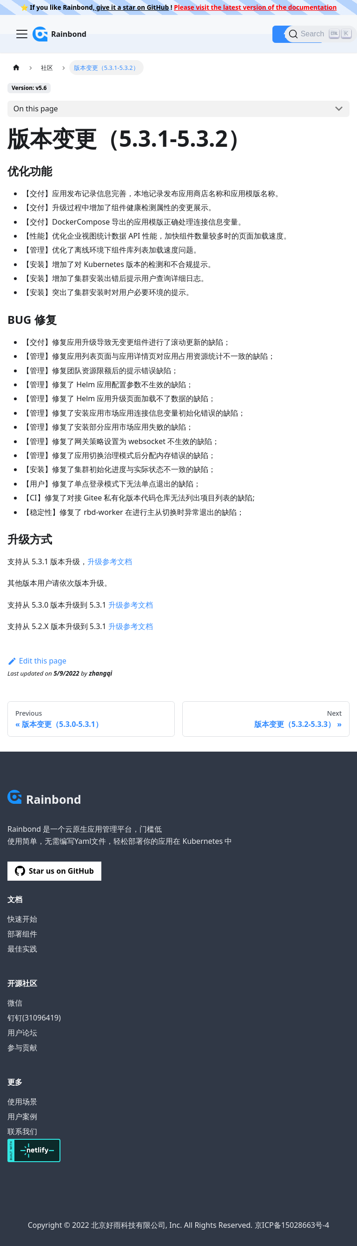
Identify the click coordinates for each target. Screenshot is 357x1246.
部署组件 (22, 934)
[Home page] (16, 67)
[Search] (321, 34)
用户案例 (22, 1116)
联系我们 (22, 1131)
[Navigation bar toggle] (22, 34)
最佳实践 (22, 949)
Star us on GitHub (54, 871)
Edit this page (36, 661)
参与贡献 (22, 1047)
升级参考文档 (109, 561)
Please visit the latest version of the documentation (255, 7)
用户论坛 (22, 1032)
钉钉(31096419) (34, 1018)
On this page (35, 108)
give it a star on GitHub (132, 7)
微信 (14, 1003)
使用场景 (22, 1101)
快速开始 (22, 919)
